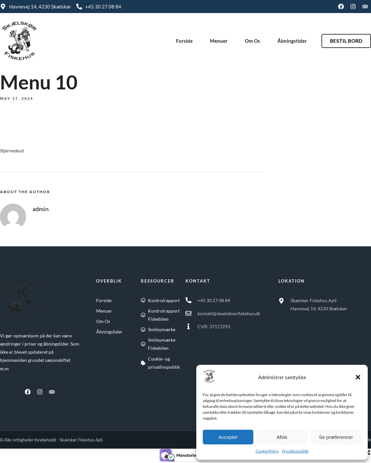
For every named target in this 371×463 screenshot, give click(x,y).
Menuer (219, 41)
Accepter (228, 437)
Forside (184, 41)
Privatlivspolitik (295, 451)
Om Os (252, 41)
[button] (358, 377)
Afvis (282, 437)
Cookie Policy (267, 451)
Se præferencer (336, 437)
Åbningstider (292, 41)
